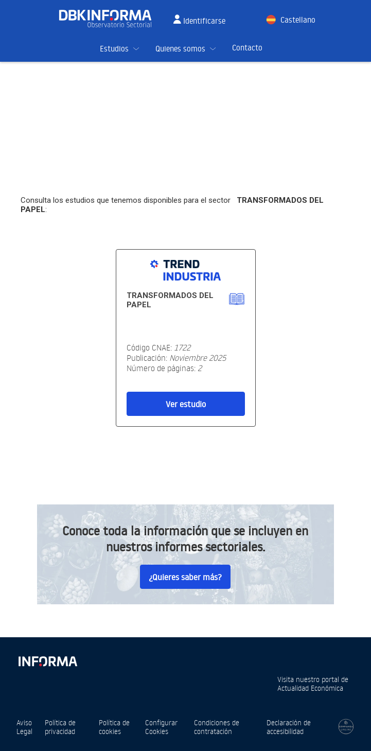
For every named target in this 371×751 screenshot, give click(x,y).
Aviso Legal (24, 727)
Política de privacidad (60, 727)
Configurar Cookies (161, 727)
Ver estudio (186, 404)
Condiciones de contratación (216, 727)
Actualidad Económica (310, 688)
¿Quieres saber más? (185, 577)
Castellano (297, 20)
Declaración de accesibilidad (289, 727)
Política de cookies (114, 727)
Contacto (247, 48)
